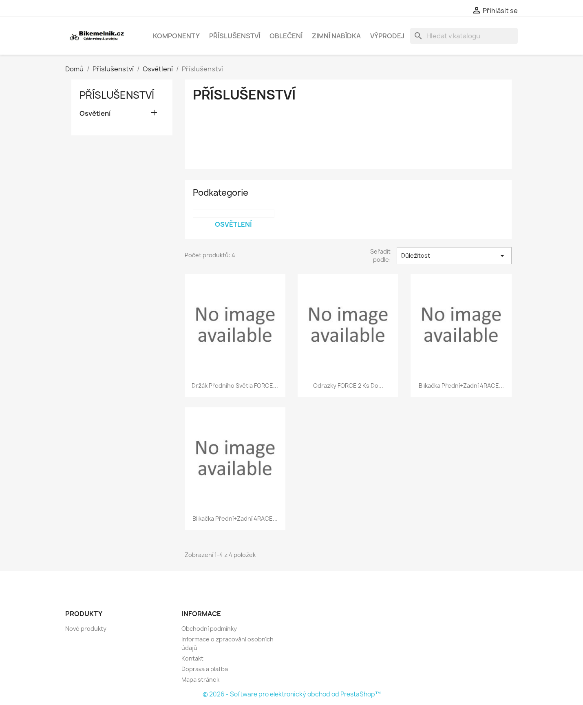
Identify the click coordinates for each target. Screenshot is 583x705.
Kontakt (192, 658)
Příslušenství (234, 35)
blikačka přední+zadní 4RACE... (461, 385)
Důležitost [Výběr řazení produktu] (454, 256)
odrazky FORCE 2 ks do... (348, 385)
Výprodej (387, 35)
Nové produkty (85, 628)
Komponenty (176, 35)
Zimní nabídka (336, 35)
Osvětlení (95, 113)
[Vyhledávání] (464, 36)
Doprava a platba (204, 669)
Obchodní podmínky (209, 628)
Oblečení (286, 35)
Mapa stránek (200, 679)
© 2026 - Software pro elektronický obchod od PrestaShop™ (292, 694)
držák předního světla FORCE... (235, 385)
